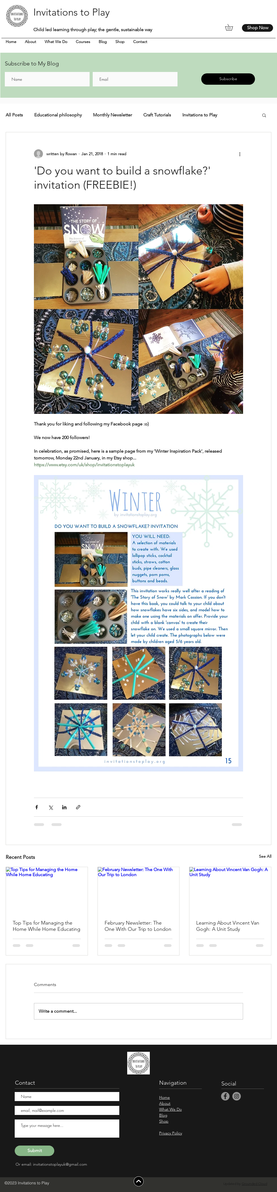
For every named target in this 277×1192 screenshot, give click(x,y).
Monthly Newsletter (112, 115)
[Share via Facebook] (36, 807)
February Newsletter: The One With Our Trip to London (138, 926)
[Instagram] (236, 1096)
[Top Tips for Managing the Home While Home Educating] (47, 890)
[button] (232, 27)
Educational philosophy (58, 115)
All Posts (14, 115)
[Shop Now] (257, 28)
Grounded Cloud (254, 1184)
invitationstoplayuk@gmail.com (60, 1164)
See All (265, 856)
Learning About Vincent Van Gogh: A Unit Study (227, 926)
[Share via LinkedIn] (64, 807)
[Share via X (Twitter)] (50, 807)
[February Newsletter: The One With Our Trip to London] (138, 890)
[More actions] (239, 153)
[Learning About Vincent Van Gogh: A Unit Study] (230, 890)
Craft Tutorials (157, 115)
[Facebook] (225, 1096)
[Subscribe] (228, 79)
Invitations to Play (199, 115)
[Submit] (34, 1151)
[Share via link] (78, 807)
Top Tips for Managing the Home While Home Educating (46, 926)
